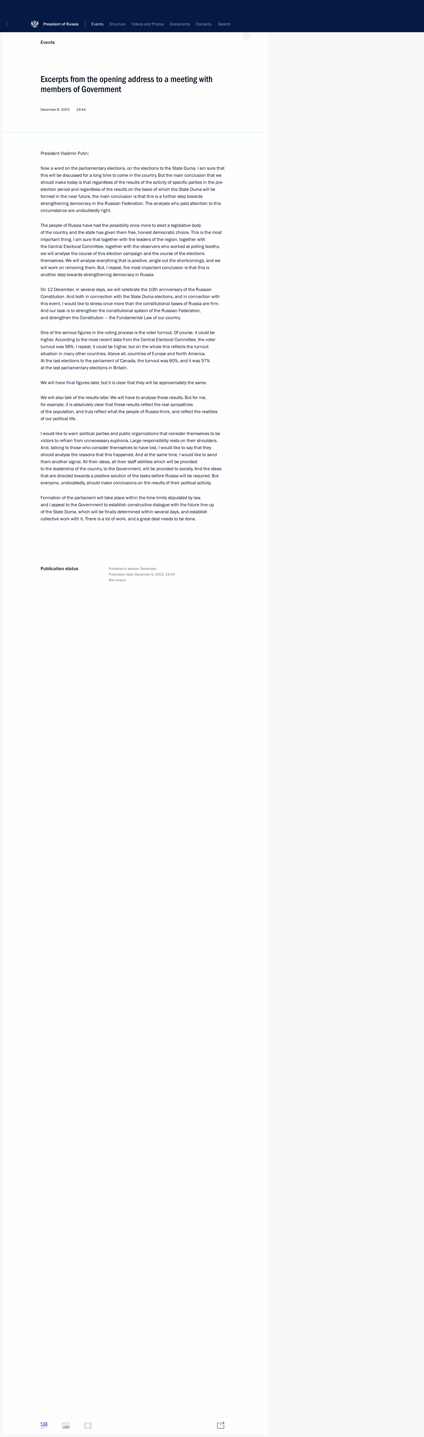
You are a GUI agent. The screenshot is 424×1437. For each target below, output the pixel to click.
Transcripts (148, 568)
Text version (117, 580)
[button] (9, 8)
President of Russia (61, 8)
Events (48, 42)
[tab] (44, 1425)
